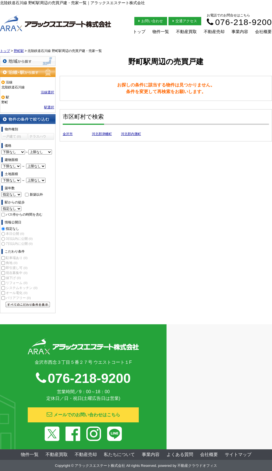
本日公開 (15, 234)
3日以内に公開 (19, 239)
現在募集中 (16, 273)
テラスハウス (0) (37, 137)
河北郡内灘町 (131, 134)
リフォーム (16, 283)
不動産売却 (214, 31)
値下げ (13, 278)
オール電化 (16, 293)
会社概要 (263, 31)
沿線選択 (47, 92)
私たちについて (119, 454)
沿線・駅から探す (28, 72)
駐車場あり (16, 258)
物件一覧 (160, 31)
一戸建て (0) (12, 136)
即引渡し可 (16, 268)
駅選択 (49, 107)
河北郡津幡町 (102, 134)
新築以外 (36, 194)
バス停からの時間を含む (24, 214)
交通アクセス (185, 21)
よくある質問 (180, 454)
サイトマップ (238, 454)
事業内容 (239, 31)
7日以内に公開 (19, 244)
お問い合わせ (150, 21)
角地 (11, 263)
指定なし (12, 229)
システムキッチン (21, 288)
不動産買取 (186, 31)
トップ (139, 31)
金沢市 (68, 134)
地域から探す (28, 61)
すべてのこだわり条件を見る (28, 304)
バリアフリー (18, 298)
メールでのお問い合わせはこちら (83, 414)
